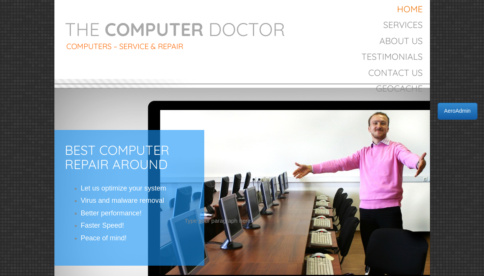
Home (410, 9)
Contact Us (395, 72)
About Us (401, 40)
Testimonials (392, 56)
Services (403, 24)
